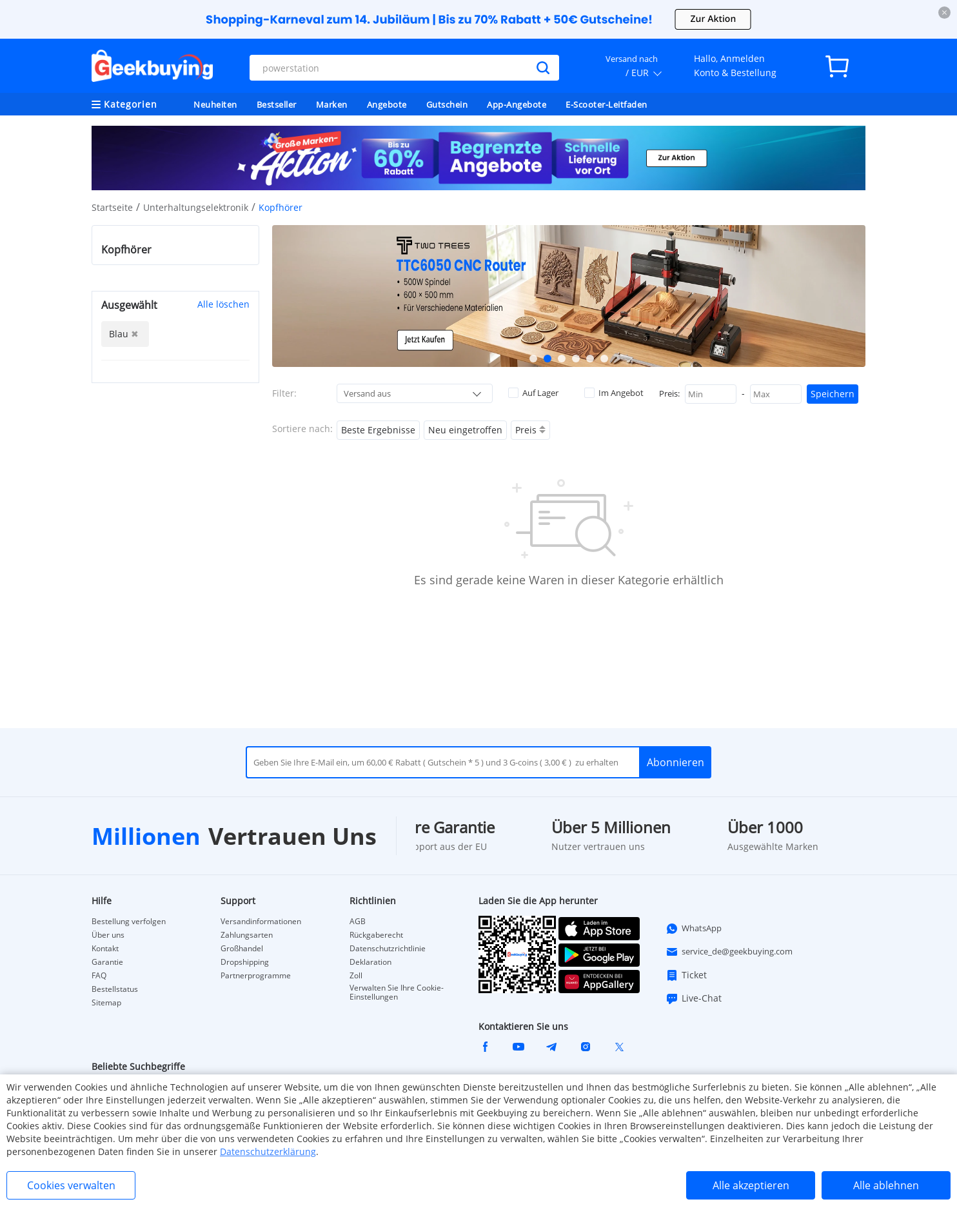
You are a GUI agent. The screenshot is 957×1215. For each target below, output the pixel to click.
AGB (358, 921)
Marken (332, 104)
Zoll (356, 975)
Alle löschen (223, 304)
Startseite (112, 207)
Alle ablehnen (886, 1185)
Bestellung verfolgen (129, 921)
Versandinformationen (261, 921)
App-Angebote (516, 104)
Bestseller (277, 104)
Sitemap (106, 1002)
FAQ (99, 975)
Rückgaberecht (376, 935)
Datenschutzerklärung (268, 1151)
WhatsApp (694, 928)
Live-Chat (694, 998)
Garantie (107, 962)
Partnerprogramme (256, 975)
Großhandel (242, 948)
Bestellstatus (115, 989)
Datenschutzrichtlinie (388, 948)
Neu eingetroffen (465, 430)
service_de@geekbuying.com (729, 951)
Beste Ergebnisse (378, 430)
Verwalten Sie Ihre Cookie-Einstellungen (397, 992)
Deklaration (370, 962)
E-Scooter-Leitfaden (606, 104)
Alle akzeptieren (751, 1185)
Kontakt (105, 948)
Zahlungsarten (247, 935)
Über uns (108, 935)
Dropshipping (245, 962)
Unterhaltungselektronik (195, 207)
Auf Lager (533, 393)
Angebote (387, 104)
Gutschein (447, 104)
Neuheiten (215, 104)
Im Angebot (614, 393)
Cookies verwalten (71, 1185)
